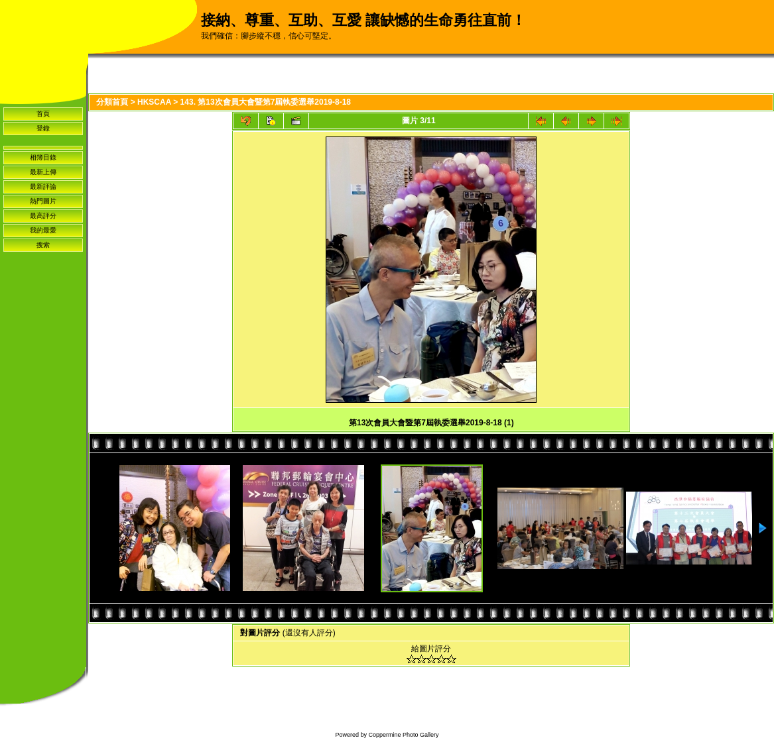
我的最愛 (43, 230)
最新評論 (43, 186)
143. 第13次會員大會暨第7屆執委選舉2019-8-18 (265, 102)
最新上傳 (43, 172)
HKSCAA (154, 102)
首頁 (43, 113)
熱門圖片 (43, 201)
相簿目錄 (43, 157)
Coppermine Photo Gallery (403, 734)
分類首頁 (112, 102)
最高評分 (43, 215)
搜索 (43, 244)
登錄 (43, 128)
